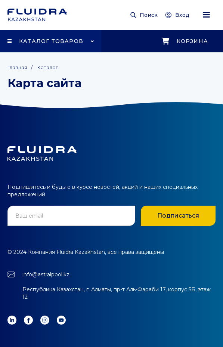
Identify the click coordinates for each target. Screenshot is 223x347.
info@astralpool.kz (45, 274)
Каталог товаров (51, 41)
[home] (37, 15)
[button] (206, 15)
